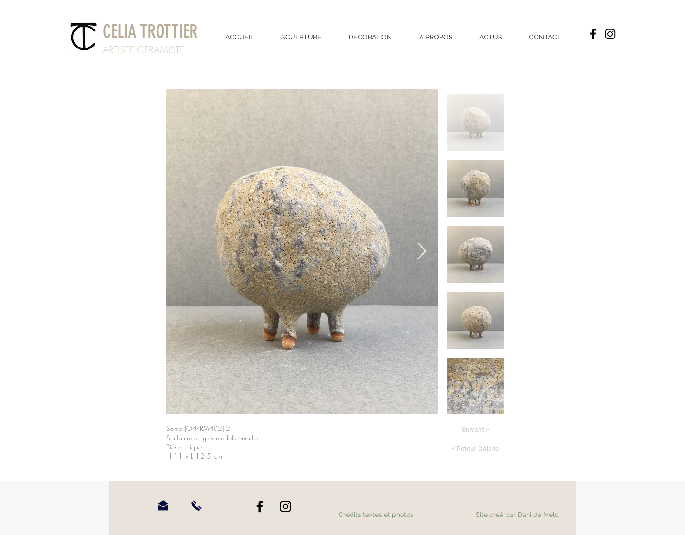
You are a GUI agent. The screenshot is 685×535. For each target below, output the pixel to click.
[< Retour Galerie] (475, 449)
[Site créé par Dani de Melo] (517, 515)
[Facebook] (593, 34)
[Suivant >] (475, 429)
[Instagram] (610, 34)
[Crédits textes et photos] (376, 515)
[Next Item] (421, 251)
